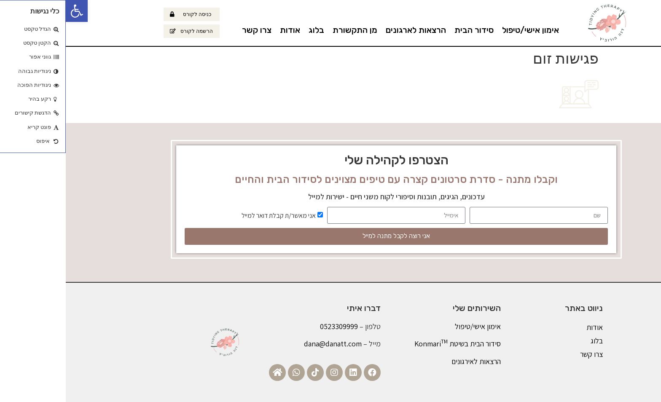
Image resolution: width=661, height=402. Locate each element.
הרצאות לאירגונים (410, 361)
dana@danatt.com (267, 343)
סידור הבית (408, 30)
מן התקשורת (289, 30)
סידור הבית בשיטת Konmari (392, 343)
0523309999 (273, 326)
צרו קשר (191, 30)
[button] (11, 11)
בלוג (250, 30)
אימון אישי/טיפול (464, 30)
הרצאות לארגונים (350, 30)
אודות (224, 30)
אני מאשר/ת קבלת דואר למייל (213, 215)
